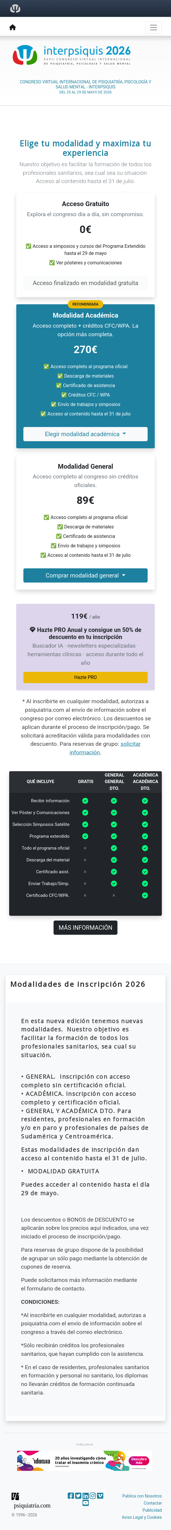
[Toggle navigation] (153, 27)
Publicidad (152, 1510)
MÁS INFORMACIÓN (85, 927)
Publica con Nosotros (142, 1496)
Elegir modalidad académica (83, 434)
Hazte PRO (85, 677)
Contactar (153, 1503)
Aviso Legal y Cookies (142, 1517)
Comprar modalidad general (83, 575)
